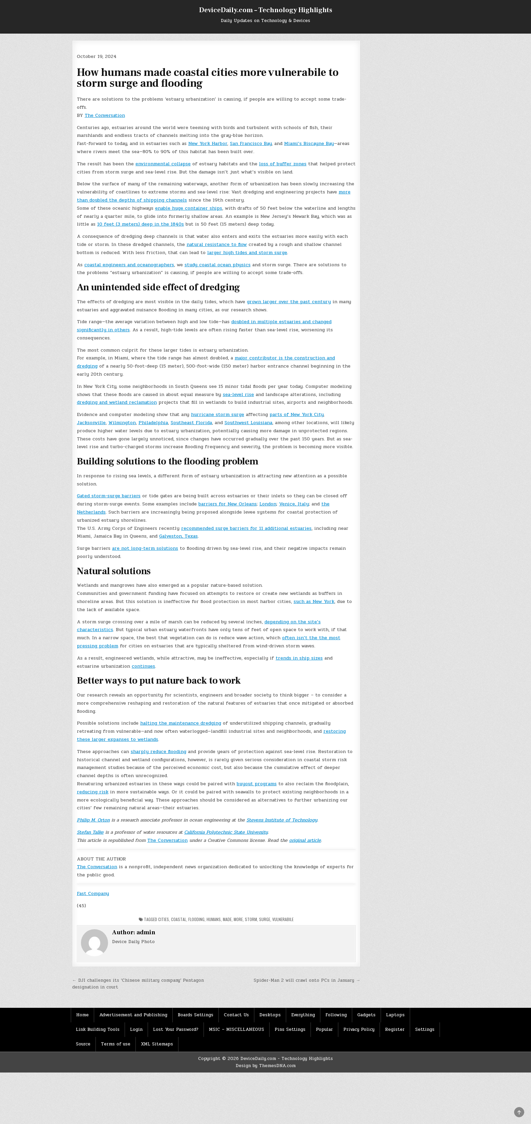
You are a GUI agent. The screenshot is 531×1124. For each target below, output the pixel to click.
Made (227, 919)
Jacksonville (91, 422)
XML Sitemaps (157, 1044)
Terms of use (115, 1044)
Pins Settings (290, 1029)
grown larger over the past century (289, 301)
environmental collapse (163, 163)
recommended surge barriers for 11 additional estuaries (246, 528)
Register (395, 1029)
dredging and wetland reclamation (117, 402)
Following (336, 1015)
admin (145, 932)
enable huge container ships (188, 208)
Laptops (395, 1015)
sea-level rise (238, 394)
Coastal (178, 919)
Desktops (270, 1015)
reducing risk (92, 791)
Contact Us (236, 1015)
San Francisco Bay (251, 143)
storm (251, 919)
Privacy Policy (359, 1029)
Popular (324, 1029)
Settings (424, 1029)
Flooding (196, 919)
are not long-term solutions (145, 548)
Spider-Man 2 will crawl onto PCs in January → (307, 980)
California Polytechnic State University (226, 832)
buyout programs (257, 783)
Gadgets (366, 1015)
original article (305, 840)
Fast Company (93, 893)
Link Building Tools (98, 1029)
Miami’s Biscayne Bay (309, 143)
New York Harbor (207, 143)
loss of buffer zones (282, 163)
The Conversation (105, 115)
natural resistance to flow (217, 244)
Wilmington (122, 422)
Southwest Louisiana (248, 422)
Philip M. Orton (93, 820)
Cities (163, 919)
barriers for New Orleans (227, 503)
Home (82, 1015)
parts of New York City (296, 414)
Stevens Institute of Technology (282, 820)
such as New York (314, 601)
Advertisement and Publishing (133, 1015)
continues (143, 666)
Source (83, 1044)
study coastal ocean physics (218, 264)
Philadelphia (153, 422)
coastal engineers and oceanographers (129, 264)
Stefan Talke (90, 832)
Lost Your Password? (175, 1029)
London (267, 503)
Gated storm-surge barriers (109, 495)
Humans (214, 919)
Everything (303, 1015)
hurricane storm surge (217, 414)
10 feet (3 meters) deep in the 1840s (140, 224)
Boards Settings (195, 1015)
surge (264, 919)
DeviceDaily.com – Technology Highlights (265, 10)
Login (136, 1029)
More (238, 919)
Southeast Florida (191, 422)
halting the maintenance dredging (180, 723)
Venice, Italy (294, 503)
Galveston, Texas (178, 536)
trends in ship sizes (299, 658)
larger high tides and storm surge (247, 252)
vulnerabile (283, 919)
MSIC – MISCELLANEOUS (236, 1029)
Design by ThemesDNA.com (266, 1065)
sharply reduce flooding (158, 751)
